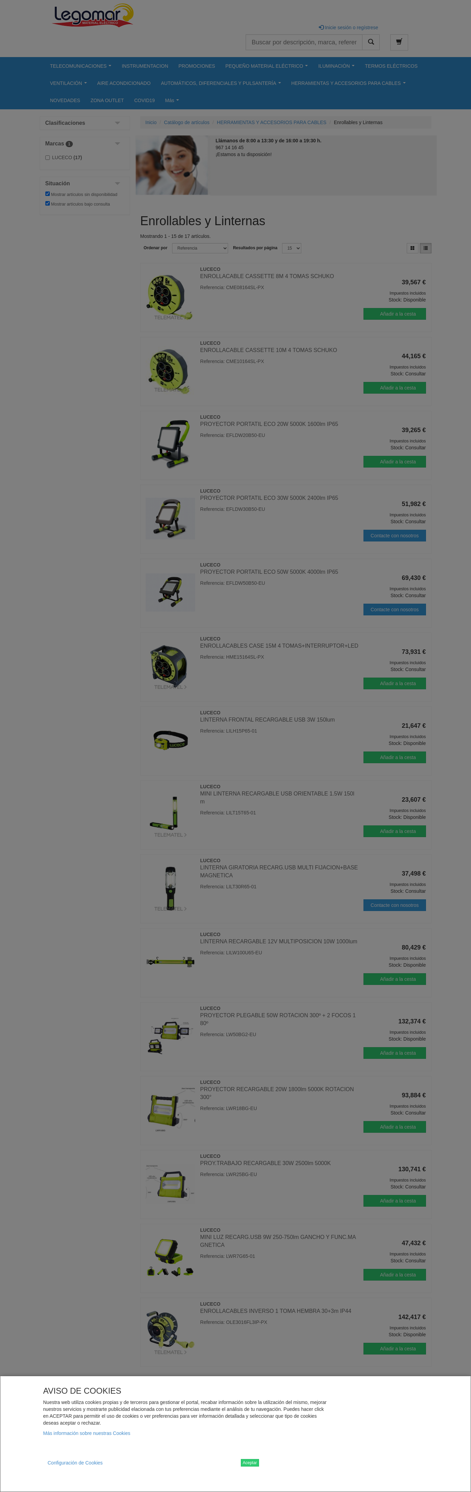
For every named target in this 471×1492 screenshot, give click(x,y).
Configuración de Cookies (75, 1463)
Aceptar (250, 1462)
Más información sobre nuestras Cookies (87, 1433)
